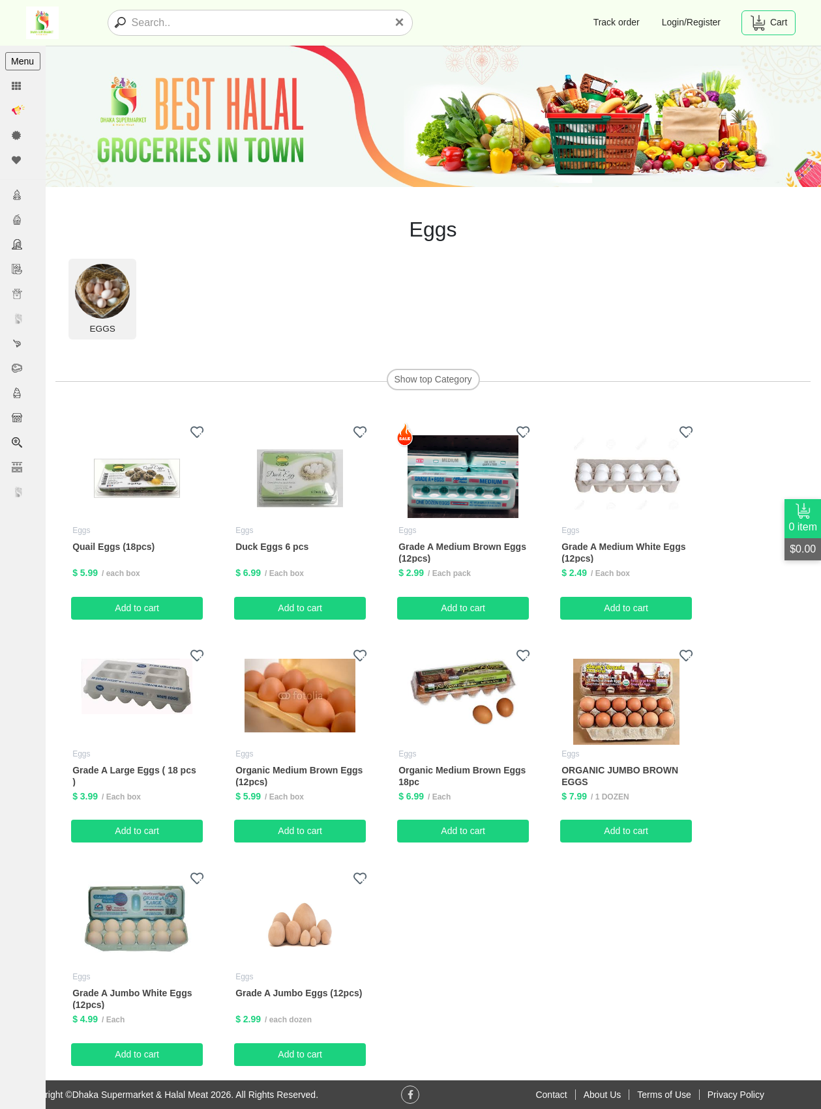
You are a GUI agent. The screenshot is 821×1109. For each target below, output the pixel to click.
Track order (616, 22)
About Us (602, 1094)
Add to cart (137, 607)
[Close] (399, 22)
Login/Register (691, 22)
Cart (768, 23)
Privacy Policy (736, 1094)
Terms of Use (664, 1094)
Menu (22, 61)
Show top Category (433, 379)
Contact (551, 1094)
